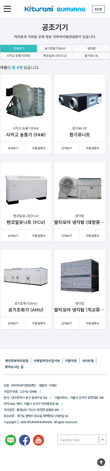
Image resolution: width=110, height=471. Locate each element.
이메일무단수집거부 (46, 360)
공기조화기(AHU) (55, 48)
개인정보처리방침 (16, 360)
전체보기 (18, 48)
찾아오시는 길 (14, 366)
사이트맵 (88, 360)
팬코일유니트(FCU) (55, 55)
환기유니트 (91, 55)
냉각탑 (92, 48)
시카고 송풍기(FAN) (18, 55)
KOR (98, 9)
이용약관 (71, 360)
